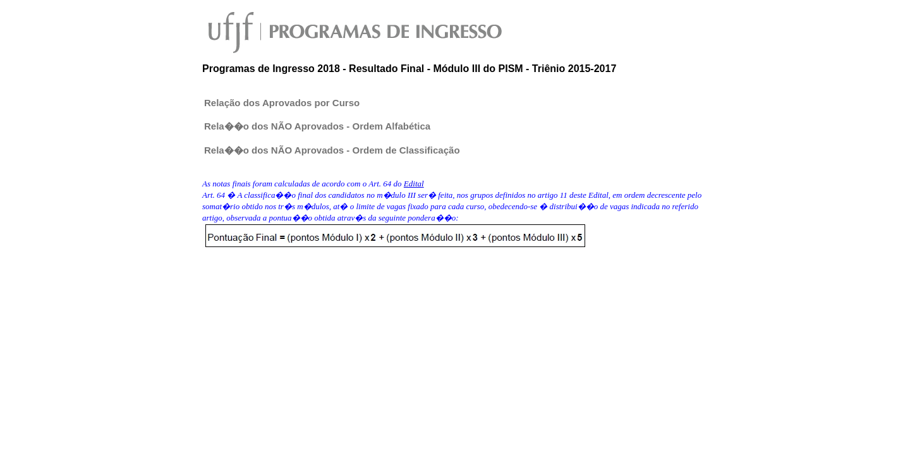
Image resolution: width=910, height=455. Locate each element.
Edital (414, 183)
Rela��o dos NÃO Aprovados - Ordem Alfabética (317, 126)
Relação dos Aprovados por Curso (282, 102)
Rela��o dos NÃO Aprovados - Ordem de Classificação (332, 150)
